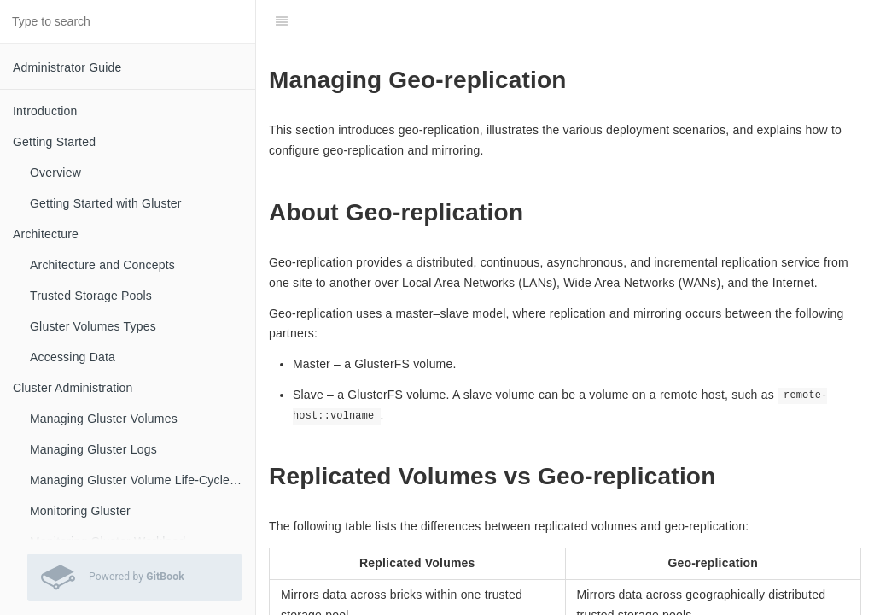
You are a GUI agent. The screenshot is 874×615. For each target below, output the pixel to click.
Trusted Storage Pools (91, 295)
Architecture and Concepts (102, 265)
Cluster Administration (73, 388)
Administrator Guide (67, 67)
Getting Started (54, 142)
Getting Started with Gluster (106, 203)
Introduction (45, 111)
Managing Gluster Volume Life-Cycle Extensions (142, 480)
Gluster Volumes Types (93, 326)
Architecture (46, 234)
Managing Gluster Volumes (104, 418)
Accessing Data (72, 357)
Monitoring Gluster (80, 511)
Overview (55, 172)
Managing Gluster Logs (93, 449)
